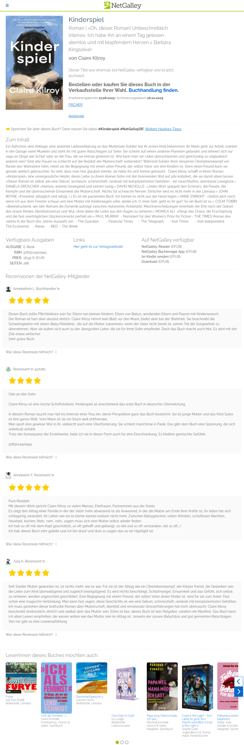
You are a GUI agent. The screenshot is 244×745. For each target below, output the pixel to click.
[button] (21, 677)
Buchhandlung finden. (154, 90)
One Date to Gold (123, 715)
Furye (9, 696)
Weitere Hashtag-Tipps (163, 129)
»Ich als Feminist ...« (53, 715)
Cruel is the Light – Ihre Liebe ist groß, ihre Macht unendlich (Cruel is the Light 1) (197, 720)
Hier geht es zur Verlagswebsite (98, 246)
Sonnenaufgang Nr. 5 (89, 696)
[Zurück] (238, 682)
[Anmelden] (7, 5)
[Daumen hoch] (56, 352)
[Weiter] (238, 692)
